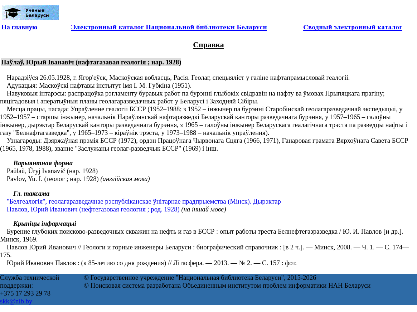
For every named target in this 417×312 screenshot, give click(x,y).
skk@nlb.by (16, 301)
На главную (19, 27)
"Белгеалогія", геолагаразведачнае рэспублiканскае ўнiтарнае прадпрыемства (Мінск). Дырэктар (144, 201)
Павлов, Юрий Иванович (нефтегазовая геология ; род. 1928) (93, 209)
